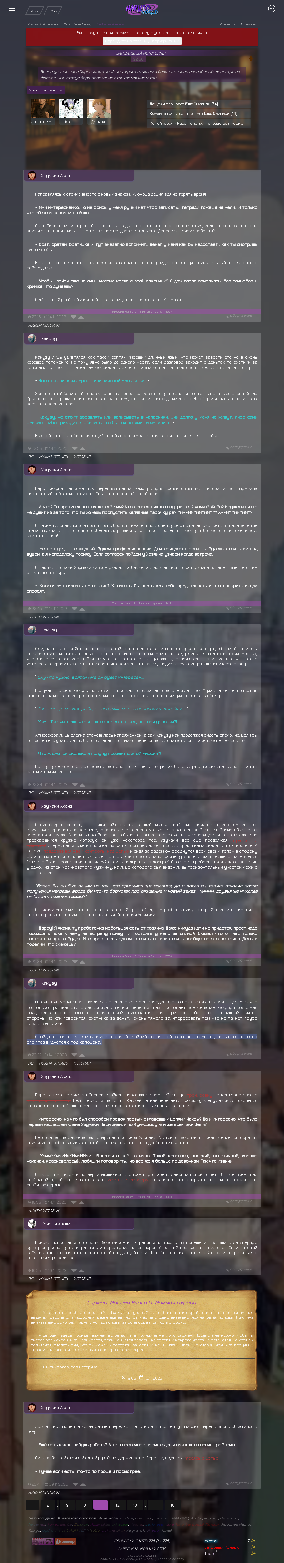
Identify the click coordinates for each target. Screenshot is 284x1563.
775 (166, 1540)
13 (135, 1504)
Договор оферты (171, 1559)
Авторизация (248, 23)
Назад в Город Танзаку (77, 23)
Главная (33, 23)
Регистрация (227, 23)
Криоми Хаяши (55, 1223)
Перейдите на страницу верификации (142, 40)
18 (173, 1504)
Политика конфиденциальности (127, 1559)
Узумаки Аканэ (57, 175)
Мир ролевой (50, 23)
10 (84, 1504)
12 (118, 1504)
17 (155, 1504)
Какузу (49, 338)
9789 (161, 1548)
